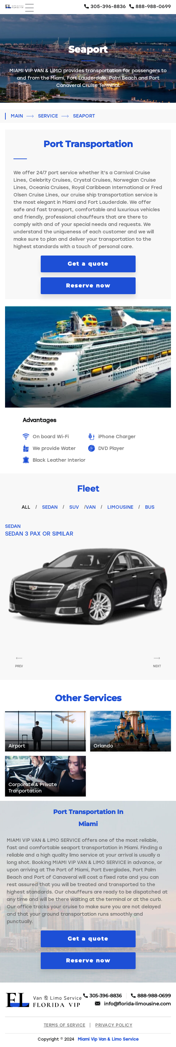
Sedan (50, 507)
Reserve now (88, 285)
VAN (91, 507)
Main (17, 116)
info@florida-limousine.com (137, 1004)
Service (48, 116)
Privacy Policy (113, 1025)
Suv (74, 507)
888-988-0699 (153, 6)
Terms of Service (64, 1025)
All (26, 507)
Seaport (84, 116)
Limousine (120, 507)
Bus (149, 507)
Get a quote (88, 264)
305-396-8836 (108, 6)
